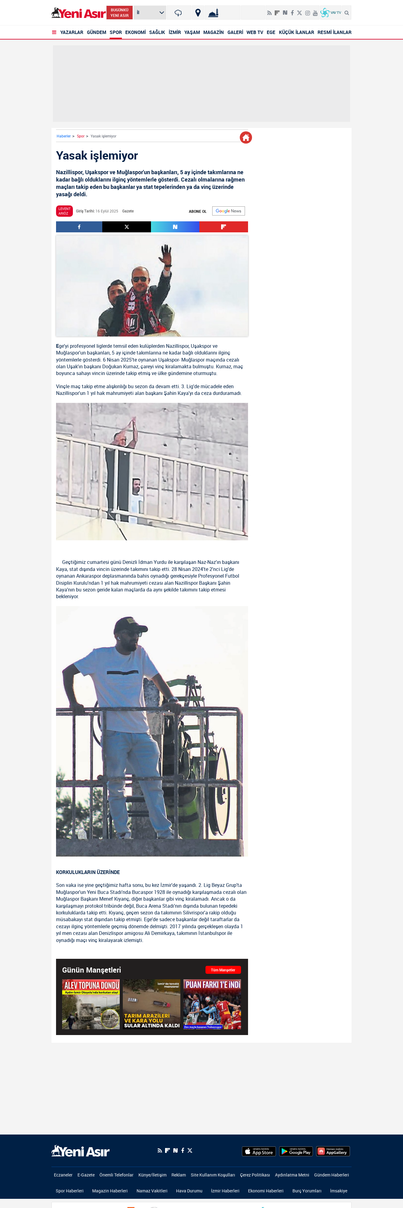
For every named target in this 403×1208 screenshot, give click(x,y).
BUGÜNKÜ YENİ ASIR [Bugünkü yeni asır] (120, 12)
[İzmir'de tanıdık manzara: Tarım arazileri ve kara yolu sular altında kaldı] (151, 1004)
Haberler (64, 135)
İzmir (165, 885)
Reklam (178, 1175)
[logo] (80, 1150)
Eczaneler (63, 1175)
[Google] (228, 211)
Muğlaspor (67, 352)
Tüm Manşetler (223, 969)
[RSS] (269, 10)
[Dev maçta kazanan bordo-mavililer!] (212, 1004)
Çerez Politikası (255, 1175)
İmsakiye (338, 1191)
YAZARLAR (71, 32)
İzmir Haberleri (225, 1191)
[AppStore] (259, 1150)
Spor (81, 135)
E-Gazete (86, 1175)
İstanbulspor (212, 933)
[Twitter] (299, 10)
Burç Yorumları (307, 1191)
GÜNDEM (96, 32)
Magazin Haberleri (110, 1191)
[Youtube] (315, 10)
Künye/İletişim (152, 1175)
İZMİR (175, 32)
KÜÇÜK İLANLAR (296, 32)
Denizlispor (111, 933)
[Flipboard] (277, 11)
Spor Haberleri (70, 1191)
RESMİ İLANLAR (335, 32)
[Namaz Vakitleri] (222, 12)
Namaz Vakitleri (152, 1191)
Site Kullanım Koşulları (213, 1175)
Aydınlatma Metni (292, 1175)
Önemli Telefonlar (117, 1175)
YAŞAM (192, 32)
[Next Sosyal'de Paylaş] (285, 10)
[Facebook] (292, 10)
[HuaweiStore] (333, 1150)
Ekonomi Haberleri (266, 1191)
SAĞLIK (157, 32)
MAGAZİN (213, 32)
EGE (271, 32)
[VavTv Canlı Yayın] (330, 12)
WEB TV (255, 32)
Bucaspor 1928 (148, 892)
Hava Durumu (189, 1191)
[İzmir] (179, 12)
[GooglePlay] (296, 1150)
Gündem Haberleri (331, 1175)
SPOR (116, 32)
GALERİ (235, 32)
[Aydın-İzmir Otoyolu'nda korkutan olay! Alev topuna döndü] (91, 1004)
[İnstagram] (307, 10)
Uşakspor (201, 346)
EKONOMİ (135, 32)
